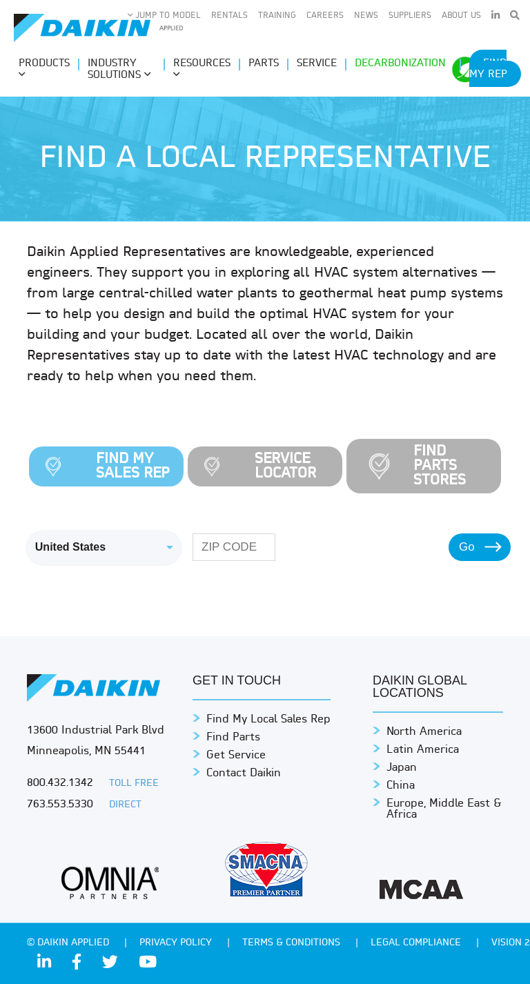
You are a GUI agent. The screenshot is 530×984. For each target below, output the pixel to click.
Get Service (236, 755)
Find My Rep (488, 69)
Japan (401, 768)
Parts (263, 64)
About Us (461, 16)
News (366, 16)
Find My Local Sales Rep (268, 719)
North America (424, 732)
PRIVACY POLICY (177, 943)
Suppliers (410, 16)
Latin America (422, 750)
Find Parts (233, 737)
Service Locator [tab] (285, 466)
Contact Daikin (243, 773)
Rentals (229, 16)
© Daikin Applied (69, 943)
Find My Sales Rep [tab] (133, 466)
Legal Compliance (417, 943)
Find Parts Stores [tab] (439, 466)
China (400, 785)
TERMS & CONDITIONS (292, 943)
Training (277, 16)
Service (317, 64)
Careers (325, 16)
